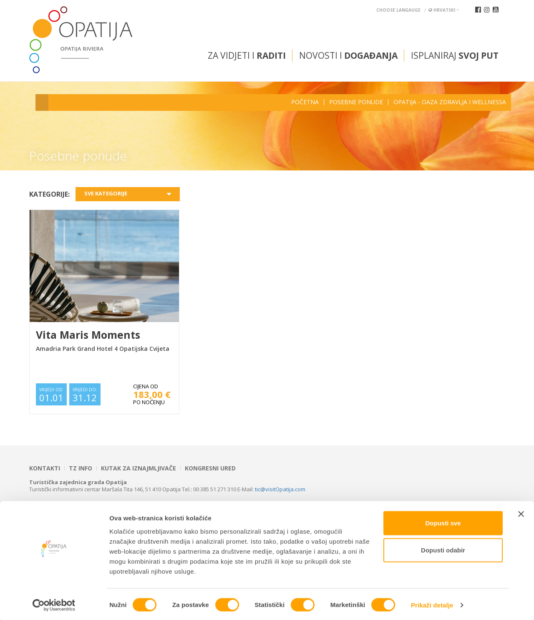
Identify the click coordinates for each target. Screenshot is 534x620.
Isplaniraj (455, 55)
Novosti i (348, 55)
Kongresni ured (210, 468)
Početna (305, 102)
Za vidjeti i (247, 55)
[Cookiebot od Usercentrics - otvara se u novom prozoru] (54, 604)
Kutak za (138, 468)
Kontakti (44, 468)
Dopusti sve (443, 521)
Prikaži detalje (432, 603)
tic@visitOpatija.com (280, 489)
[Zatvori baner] (521, 512)
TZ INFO (80, 468)
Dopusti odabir (443, 548)
